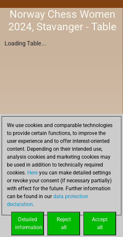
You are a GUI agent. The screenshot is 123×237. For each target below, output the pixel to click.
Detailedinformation (28, 223)
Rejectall (64, 223)
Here (32, 173)
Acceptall (100, 223)
